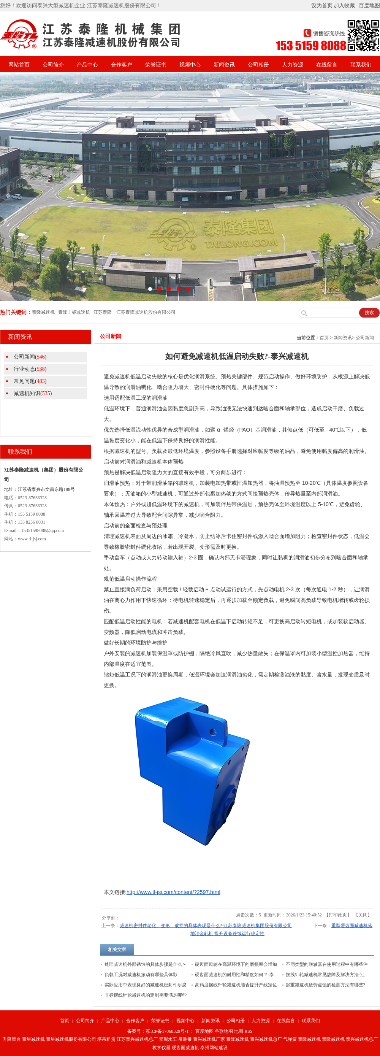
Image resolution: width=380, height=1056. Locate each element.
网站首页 (19, 65)
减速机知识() (33, 393)
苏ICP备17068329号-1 (167, 1031)
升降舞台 (12, 1039)
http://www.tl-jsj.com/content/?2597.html (173, 892)
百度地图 (369, 5)
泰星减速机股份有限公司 (71, 1039)
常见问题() (30, 381)
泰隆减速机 (237, 1039)
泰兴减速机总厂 (266, 1039)
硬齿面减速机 (185, 1047)
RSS (248, 1031)
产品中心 (87, 65)
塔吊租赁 (106, 1039)
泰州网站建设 (214, 1047)
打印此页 (338, 915)
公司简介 (53, 65)
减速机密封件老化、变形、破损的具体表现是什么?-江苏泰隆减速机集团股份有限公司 (206, 925)
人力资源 (292, 65)
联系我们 (361, 65)
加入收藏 (344, 5)
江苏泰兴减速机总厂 (137, 1039)
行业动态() (30, 369)
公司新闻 (365, 337)
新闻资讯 (224, 65)
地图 (238, 1031)
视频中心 (190, 65)
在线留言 (326, 65)
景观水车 (168, 1039)
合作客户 (121, 65)
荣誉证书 (155, 65)
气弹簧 (290, 1039)
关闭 (362, 915)
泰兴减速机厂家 (209, 1039)
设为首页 (321, 5)
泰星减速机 (33, 1039)
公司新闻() (30, 357)
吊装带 (185, 1039)
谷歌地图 (224, 1031)
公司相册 (258, 65)
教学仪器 (161, 1047)
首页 (324, 337)
